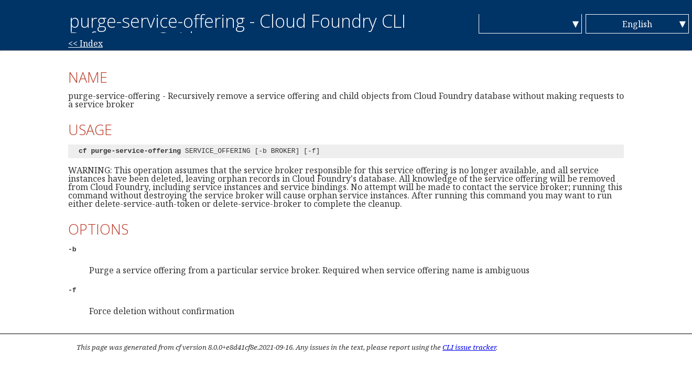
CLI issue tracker (469, 347)
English (637, 24)
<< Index (85, 43)
